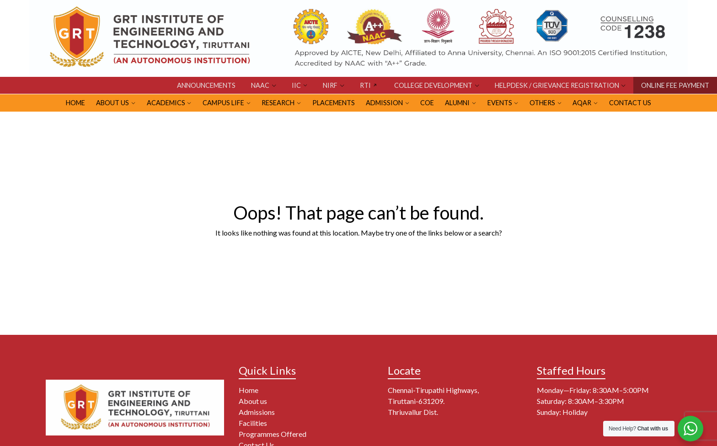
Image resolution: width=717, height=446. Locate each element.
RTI (365, 85)
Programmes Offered (272, 434)
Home (248, 390)
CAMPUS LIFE (223, 103)
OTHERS (542, 103)
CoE (427, 103)
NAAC (260, 85)
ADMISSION (384, 103)
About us (253, 401)
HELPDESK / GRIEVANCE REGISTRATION (557, 85)
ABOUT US (112, 103)
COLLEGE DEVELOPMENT (433, 85)
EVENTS (499, 103)
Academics (166, 103)
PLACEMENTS (333, 103)
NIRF (330, 85)
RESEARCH (278, 103)
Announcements (206, 85)
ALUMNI (457, 103)
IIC (296, 85)
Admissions (257, 412)
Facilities (253, 423)
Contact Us (630, 103)
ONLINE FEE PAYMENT (675, 85)
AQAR (582, 103)
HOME (75, 103)
